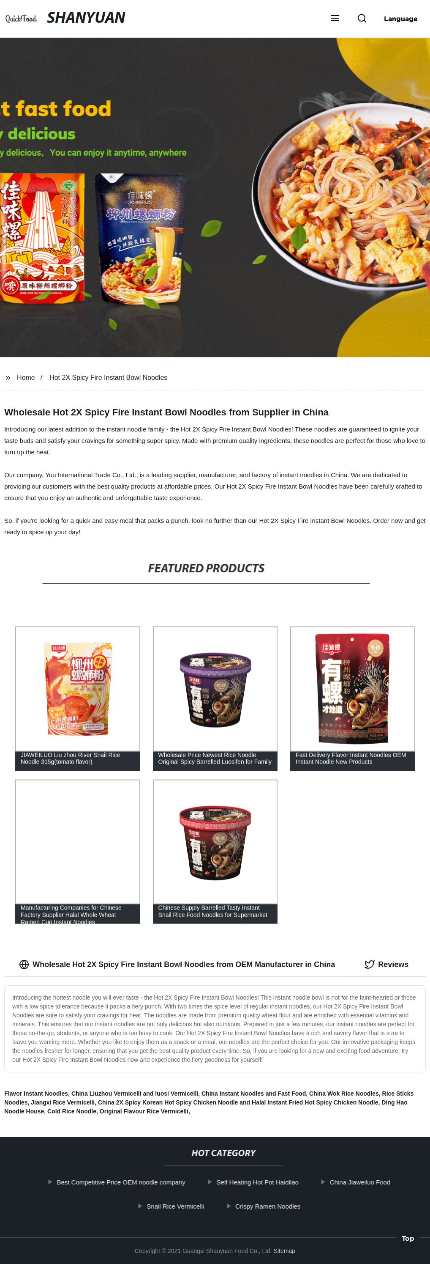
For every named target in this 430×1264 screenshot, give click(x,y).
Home (26, 377)
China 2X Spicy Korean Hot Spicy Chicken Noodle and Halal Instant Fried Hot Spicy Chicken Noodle (238, 1102)
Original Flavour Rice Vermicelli (144, 1111)
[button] (335, 19)
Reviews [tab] (386, 964)
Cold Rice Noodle (71, 1111)
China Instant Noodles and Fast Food (253, 1093)
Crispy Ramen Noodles (277, 1205)
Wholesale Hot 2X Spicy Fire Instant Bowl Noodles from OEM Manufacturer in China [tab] (177, 964)
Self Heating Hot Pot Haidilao (268, 1182)
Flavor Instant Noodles (36, 1093)
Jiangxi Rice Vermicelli (63, 1102)
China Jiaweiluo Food (370, 1182)
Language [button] (401, 18)
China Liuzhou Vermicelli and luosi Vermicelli (134, 1093)
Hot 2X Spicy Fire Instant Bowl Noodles (108, 377)
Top (408, 1241)
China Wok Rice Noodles (344, 1093)
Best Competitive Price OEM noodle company (131, 1182)
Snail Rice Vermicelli (186, 1205)
